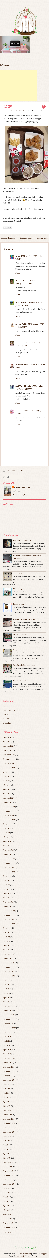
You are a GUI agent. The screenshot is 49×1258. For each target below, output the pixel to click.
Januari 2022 (7, 958)
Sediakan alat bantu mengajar (24, 665)
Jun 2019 (6, 1093)
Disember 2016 (9, 1223)
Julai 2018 (6, 1140)
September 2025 (9, 768)
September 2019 (9, 1080)
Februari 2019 (8, 1110)
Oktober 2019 (8, 1075)
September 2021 (9, 976)
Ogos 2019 (7, 1084)
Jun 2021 (6, 989)
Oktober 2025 (8, 763)
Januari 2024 (7, 854)
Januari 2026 (7, 750)
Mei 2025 (6, 785)
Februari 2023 (8, 902)
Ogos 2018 (7, 1136)
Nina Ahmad (21, 343)
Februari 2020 (8, 1058)
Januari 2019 (7, 1114)
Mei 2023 (6, 889)
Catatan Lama (42, 238)
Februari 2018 (8, 1162)
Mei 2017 (6, 1201)
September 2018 (9, 1132)
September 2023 (9, 872)
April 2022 (7, 945)
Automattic (20, 1256)
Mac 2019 (6, 1106)
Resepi (5, 714)
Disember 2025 (9, 754)
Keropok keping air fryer (23, 540)
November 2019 (9, 1071)
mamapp (19, 411)
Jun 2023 (6, 885)
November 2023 (9, 863)
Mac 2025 (6, 794)
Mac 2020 (7, 1054)
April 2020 (7, 1049)
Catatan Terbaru (8, 238)
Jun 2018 (6, 1145)
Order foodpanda (20, 634)
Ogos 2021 (7, 980)
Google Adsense (9, 710)
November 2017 (9, 1175)
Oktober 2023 (8, 867)
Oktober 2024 (8, 815)
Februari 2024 (8, 850)
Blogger (43, 1254)
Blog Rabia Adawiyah (23, 1254)
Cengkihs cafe (18, 650)
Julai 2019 (6, 1088)
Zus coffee (17, 573)
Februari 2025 (8, 798)
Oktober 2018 (8, 1128)
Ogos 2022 (7, 928)
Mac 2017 (6, 1210)
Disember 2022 (9, 911)
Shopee (6, 718)
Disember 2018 (9, 1119)
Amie (17, 256)
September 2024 (9, 820)
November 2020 (9, 1019)
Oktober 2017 (8, 1180)
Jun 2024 (6, 833)
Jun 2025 (6, 780)
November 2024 (9, 811)
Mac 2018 (6, 1158)
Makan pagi (17, 589)
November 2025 (9, 759)
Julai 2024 (7, 828)
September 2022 (9, 924)
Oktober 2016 (8, 1232)
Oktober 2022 (8, 919)
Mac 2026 (7, 742)
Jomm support (18, 604)
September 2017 (9, 1184)
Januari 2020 (8, 1062)
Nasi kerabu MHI (20, 681)
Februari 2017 (8, 1214)
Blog (5, 706)
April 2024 (7, 841)
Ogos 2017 (7, 1188)
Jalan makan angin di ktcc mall (24, 619)
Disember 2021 (8, 963)
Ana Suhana (20, 302)
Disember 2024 (9, 807)
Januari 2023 (7, 906)
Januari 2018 (7, 1167)
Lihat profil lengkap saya (21, 495)
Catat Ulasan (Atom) (17, 471)
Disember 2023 (9, 859)
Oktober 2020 (8, 1023)
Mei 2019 (6, 1097)
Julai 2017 (6, 1193)
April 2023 (7, 893)
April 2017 (7, 1206)
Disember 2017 (9, 1171)
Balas (17, 273)
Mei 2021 (6, 993)
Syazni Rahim (21, 324)
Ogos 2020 (7, 1032)
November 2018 (9, 1123)
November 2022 (9, 915)
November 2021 (9, 967)
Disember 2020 (9, 1015)
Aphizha (19, 364)
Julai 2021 (6, 984)
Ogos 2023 (7, 876)
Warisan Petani (22, 281)
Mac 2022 (6, 950)
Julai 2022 (6, 932)
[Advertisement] (18, 85)
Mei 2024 (6, 837)
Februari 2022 (8, 954)
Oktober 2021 (8, 971)
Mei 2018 (6, 1149)
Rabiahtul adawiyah (22, 487)
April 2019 (7, 1102)
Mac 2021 (6, 1002)
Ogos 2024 (7, 824)
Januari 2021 (7, 1010)
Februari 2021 (8, 1006)
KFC (7, 107)
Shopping (7, 723)
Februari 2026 (8, 746)
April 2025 (7, 789)
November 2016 (9, 1227)
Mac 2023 (6, 898)
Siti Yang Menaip (23, 386)
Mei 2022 (6, 941)
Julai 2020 (7, 1036)
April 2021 (7, 997)
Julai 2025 (6, 776)
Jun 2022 (6, 937)
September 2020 (9, 1028)
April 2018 (7, 1154)
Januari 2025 (7, 802)
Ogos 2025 (7, 772)
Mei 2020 (6, 1045)
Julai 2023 (6, 880)
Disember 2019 (9, 1067)
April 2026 (7, 737)
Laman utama (26, 238)
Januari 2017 (7, 1219)
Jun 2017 (6, 1197)
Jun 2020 (6, 1041)
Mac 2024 (7, 846)
